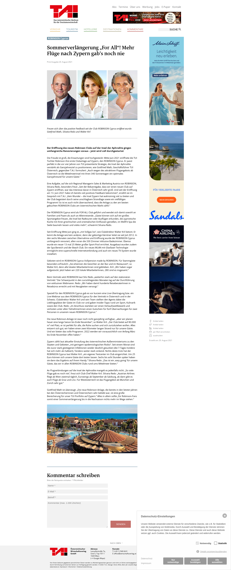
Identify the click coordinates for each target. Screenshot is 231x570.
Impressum (146, 563)
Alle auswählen (217, 561)
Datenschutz (146, 558)
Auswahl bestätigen (195, 561)
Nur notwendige (173, 561)
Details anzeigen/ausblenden (213, 551)
